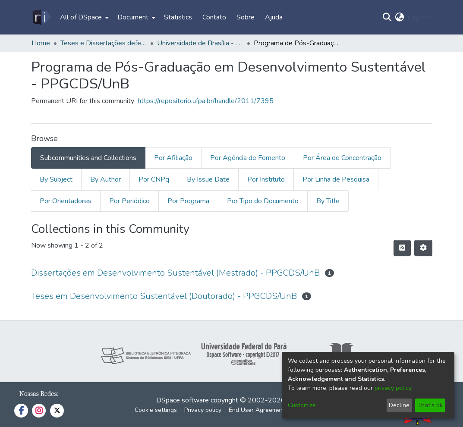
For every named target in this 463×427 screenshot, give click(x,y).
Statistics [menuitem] (178, 17)
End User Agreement (257, 410)
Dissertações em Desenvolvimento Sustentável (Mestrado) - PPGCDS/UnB (175, 273)
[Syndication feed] (402, 248)
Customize (302, 405)
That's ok (430, 405)
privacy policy (393, 388)
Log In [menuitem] (416, 17)
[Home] (41, 17)
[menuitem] (83, 17)
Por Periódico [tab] (129, 201)
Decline (399, 405)
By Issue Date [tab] (208, 179)
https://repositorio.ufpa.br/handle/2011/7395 (206, 101)
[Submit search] (386, 17)
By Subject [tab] (56, 179)
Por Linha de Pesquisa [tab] (335, 179)
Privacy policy (202, 410)
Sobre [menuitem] (245, 17)
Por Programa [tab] (188, 201)
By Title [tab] (328, 201)
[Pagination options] (423, 248)
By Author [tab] (105, 179)
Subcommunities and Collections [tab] (88, 158)
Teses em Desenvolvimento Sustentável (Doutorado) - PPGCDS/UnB (164, 296)
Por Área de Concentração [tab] (342, 158)
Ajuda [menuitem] (274, 17)
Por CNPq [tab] (154, 179)
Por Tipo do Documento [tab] (263, 201)
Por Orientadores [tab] (65, 201)
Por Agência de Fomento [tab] (247, 158)
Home (40, 43)
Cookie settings (156, 410)
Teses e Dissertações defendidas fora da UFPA (103, 43)
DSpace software (182, 400)
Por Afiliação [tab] (173, 158)
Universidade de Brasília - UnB (200, 43)
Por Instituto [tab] (266, 179)
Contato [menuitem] (214, 17)
